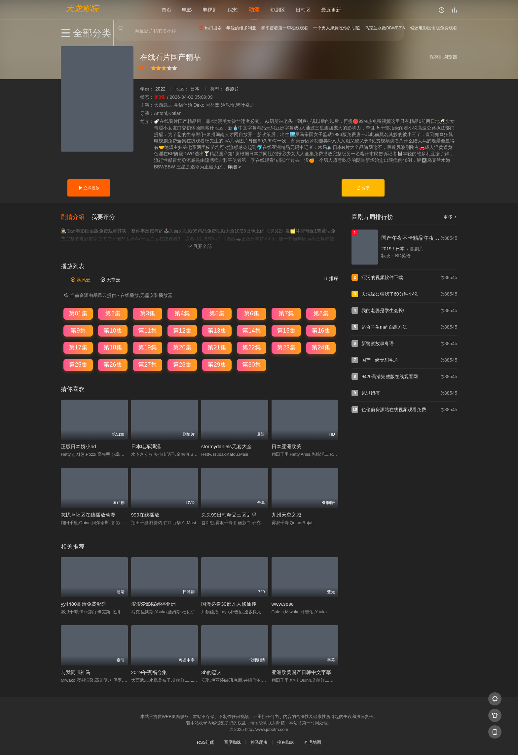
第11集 (147, 330)
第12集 (182, 330)
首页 (166, 10)
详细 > (234, 166)
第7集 (286, 312)
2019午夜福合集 (149, 671)
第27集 (147, 364)
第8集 (320, 312)
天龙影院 (82, 8)
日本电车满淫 (146, 446)
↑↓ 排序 (330, 277)
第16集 (321, 330)
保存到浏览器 (443, 56)
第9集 (78, 330)
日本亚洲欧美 (286, 446)
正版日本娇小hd (78, 446)
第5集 (216, 312)
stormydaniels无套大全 (226, 446)
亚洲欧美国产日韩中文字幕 (301, 671)
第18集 (112, 347)
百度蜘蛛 (232, 741)
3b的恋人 (211, 671)
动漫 (254, 10)
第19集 (147, 347)
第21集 (216, 347)
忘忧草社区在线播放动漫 (88, 514)
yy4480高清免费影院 (83, 603)
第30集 (251, 364)
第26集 (112, 364)
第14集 (251, 330)
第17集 (78, 347)
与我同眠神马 (76, 671)
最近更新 (331, 10)
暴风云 (81, 279)
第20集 (182, 347)
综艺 (233, 10)
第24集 (321, 347)
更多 (450, 217)
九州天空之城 (286, 514)
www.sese (283, 603)
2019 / (388, 248)
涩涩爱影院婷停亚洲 (153, 603)
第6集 (251, 312)
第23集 (286, 347)
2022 (160, 88)
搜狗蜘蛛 (285, 741)
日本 (195, 88)
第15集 (286, 330)
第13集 (216, 330)
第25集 (78, 364)
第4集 (182, 312)
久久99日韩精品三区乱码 (228, 514)
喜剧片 (232, 88)
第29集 (216, 364)
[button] (76, 216)
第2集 (112, 312)
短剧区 (277, 10)
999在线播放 (145, 514)
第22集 (251, 347)
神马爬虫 (259, 741)
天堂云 (110, 279)
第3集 (147, 312)
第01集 (78, 312)
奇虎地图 (312, 741)
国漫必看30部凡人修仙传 (228, 603)
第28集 (182, 364)
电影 (187, 10)
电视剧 (210, 10)
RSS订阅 (205, 741)
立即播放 (88, 188)
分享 (362, 188)
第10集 (112, 330)
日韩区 (303, 10)
